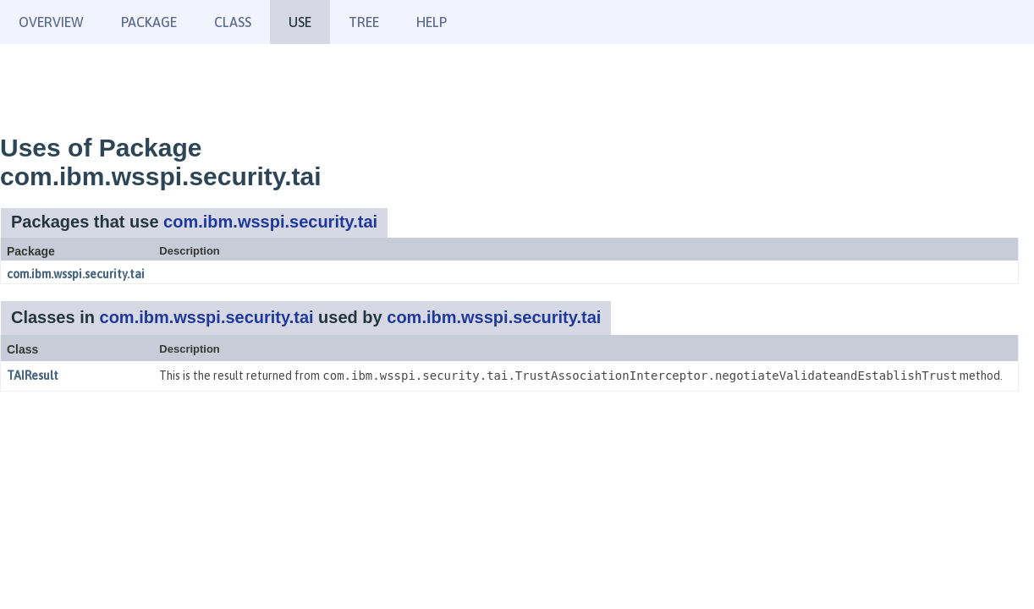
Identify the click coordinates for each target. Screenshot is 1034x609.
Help (431, 22)
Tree (364, 22)
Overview (51, 22)
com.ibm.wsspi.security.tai (270, 221)
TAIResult (32, 375)
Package (149, 22)
